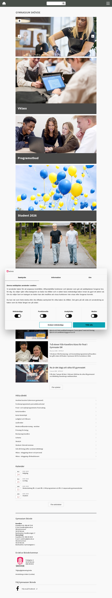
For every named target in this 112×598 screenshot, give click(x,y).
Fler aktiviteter (56, 504)
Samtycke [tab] (22, 277)
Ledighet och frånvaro (23, 419)
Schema (18, 438)
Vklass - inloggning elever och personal (29, 453)
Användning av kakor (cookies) (25, 574)
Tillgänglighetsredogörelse (24, 570)
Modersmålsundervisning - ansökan (27, 426)
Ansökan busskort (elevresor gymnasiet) (29, 400)
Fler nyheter (56, 387)
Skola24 (18, 441)
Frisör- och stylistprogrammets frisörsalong (30, 408)
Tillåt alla (89, 325)
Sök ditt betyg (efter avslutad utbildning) (29, 449)
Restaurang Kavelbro (23, 434)
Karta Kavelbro (21, 411)
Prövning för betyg (22, 430)
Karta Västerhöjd (21, 415)
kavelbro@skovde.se (26, 527)
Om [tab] (90, 277)
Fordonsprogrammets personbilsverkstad (30, 404)
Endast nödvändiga (55, 325)
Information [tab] (56, 277)
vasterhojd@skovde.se (27, 539)
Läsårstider (19, 423)
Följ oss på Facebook (28, 589)
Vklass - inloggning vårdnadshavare (27, 456)
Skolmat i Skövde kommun (24, 445)
